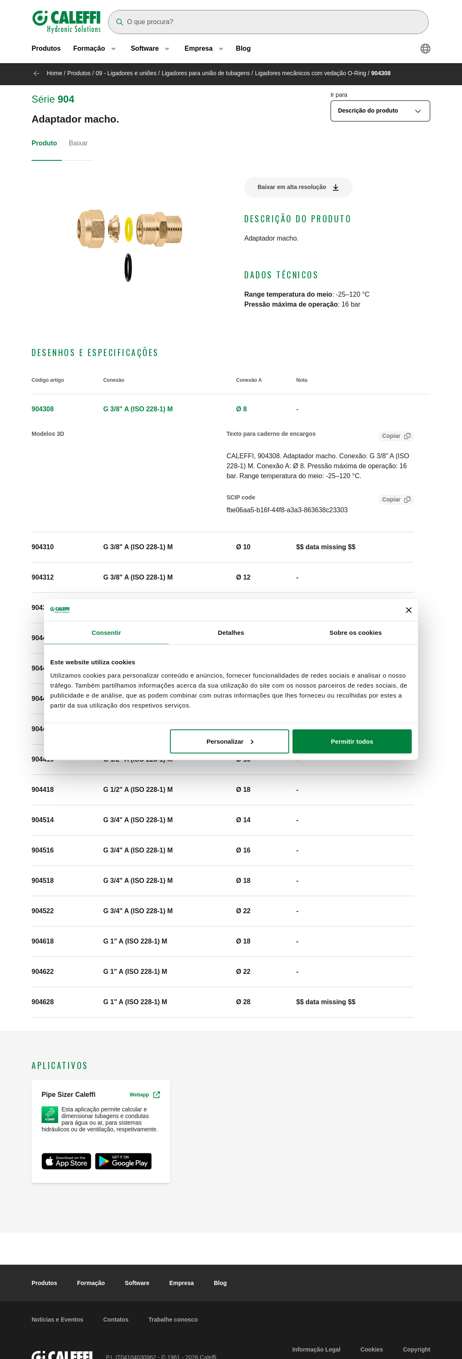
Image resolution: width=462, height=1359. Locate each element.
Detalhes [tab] (231, 632)
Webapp (145, 1094)
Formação (91, 1283)
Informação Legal (316, 1349)
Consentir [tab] (106, 632)
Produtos (46, 49)
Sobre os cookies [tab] (355, 632)
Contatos (116, 1319)
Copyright (416, 1349)
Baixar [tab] (78, 143)
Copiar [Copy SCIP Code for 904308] (390, 500)
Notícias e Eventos (58, 1319)
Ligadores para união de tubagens (206, 73)
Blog (243, 49)
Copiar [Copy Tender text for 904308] (390, 437)
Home (54, 73)
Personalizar (229, 741)
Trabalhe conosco (173, 1319)
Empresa (182, 1283)
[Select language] (425, 49)
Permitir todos (352, 741)
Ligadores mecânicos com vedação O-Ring (310, 73)
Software (137, 1283)
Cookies (371, 1349)
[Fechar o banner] (409, 610)
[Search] (268, 22)
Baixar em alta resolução (292, 187)
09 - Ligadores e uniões (126, 73)
